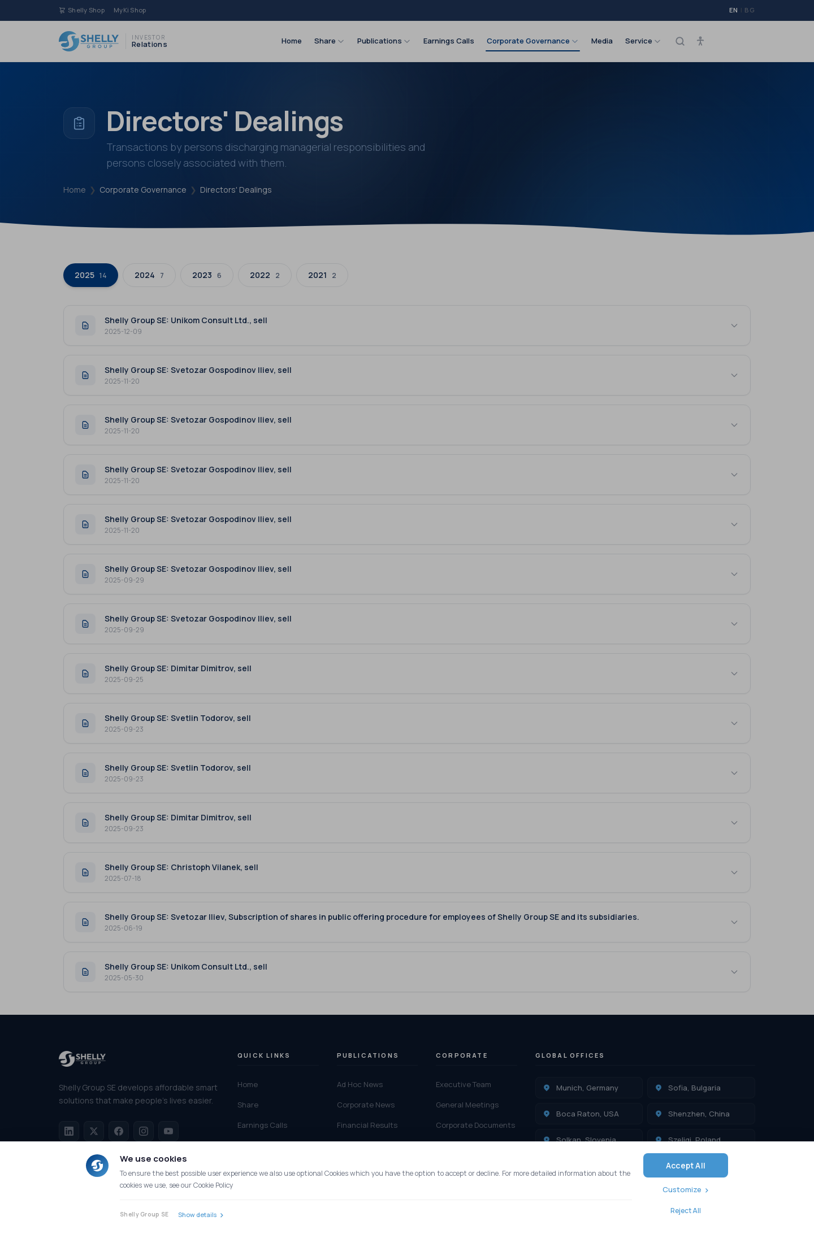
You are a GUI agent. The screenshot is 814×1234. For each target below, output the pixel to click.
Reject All (685, 1210)
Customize (682, 1189)
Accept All (685, 1165)
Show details (197, 1214)
